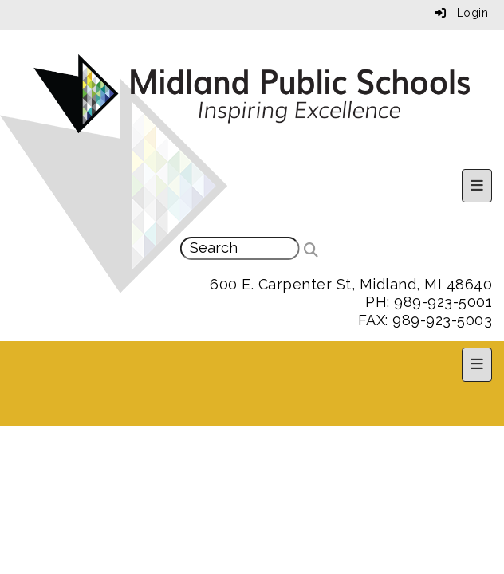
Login (462, 12)
